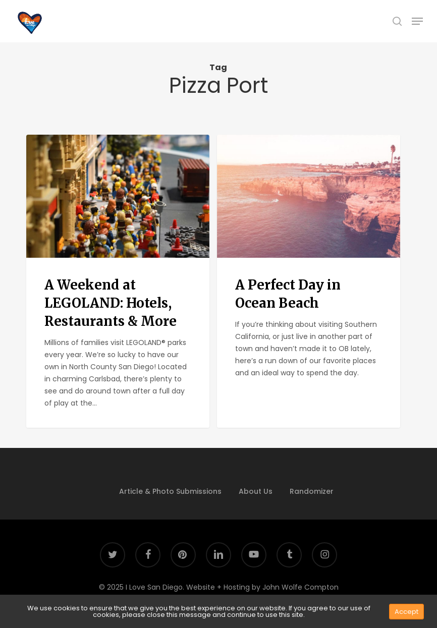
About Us (255, 491)
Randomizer (312, 491)
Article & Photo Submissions (170, 491)
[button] (417, 21)
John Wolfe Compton (300, 587)
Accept (406, 611)
